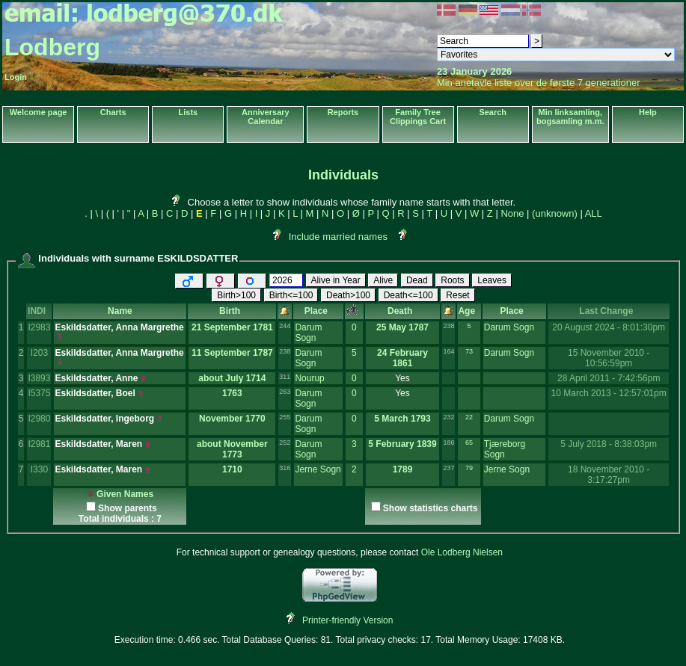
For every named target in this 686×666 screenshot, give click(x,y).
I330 (39, 469)
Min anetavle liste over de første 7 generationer (538, 82)
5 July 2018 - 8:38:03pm (608, 444)
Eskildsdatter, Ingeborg (104, 418)
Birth (232, 311)
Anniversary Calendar (266, 117)
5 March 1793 (402, 418)
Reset (457, 295)
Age (469, 311)
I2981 (39, 444)
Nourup (309, 378)
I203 (39, 353)
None (512, 213)
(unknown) (555, 213)
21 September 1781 (232, 327)
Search (492, 112)
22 (469, 417)
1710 (232, 469)
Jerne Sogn (317, 469)
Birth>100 (236, 295)
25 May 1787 (402, 327)
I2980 (39, 418)
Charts (113, 112)
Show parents (127, 508)
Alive (383, 280)
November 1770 (232, 418)
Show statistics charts (430, 508)
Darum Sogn (308, 332)
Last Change (608, 311)
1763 (232, 393)
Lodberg (52, 47)
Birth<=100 (291, 295)
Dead (417, 280)
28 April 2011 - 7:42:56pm (608, 378)
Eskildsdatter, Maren (98, 444)
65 (469, 442)
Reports (343, 112)
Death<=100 (408, 295)
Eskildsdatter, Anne (96, 378)
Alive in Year (336, 280)
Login (15, 77)
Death (402, 311)
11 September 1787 (232, 353)
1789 (403, 469)
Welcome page (38, 112)
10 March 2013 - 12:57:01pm (609, 393)
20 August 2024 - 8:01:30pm (608, 327)
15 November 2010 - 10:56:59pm (608, 358)
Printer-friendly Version (347, 620)
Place (318, 311)
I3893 (39, 378)
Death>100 (348, 295)
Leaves (491, 280)
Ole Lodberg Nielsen (462, 552)
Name (120, 311)
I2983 (39, 327)
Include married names (338, 236)
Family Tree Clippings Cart (418, 117)
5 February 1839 (402, 444)
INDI (39, 311)
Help (648, 112)
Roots (452, 280)
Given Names (120, 494)
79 (469, 468)
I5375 (39, 393)
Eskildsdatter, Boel (95, 393)
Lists (188, 112)
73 (469, 351)
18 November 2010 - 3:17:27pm (608, 474)
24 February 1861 (402, 358)
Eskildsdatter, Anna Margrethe (119, 327)
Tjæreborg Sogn (504, 449)
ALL (593, 213)
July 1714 (245, 378)
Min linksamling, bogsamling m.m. (570, 117)
